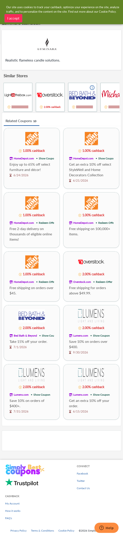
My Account (12, 503)
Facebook (82, 473)
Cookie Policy (66, 530)
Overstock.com (82, 282)
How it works (12, 510)
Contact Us (83, 488)
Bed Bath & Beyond (25, 335)
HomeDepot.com (24, 158)
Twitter (81, 480)
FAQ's (8, 518)
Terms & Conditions (42, 530)
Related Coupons (22, 121)
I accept (13, 18)
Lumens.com (80, 335)
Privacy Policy (18, 530)
